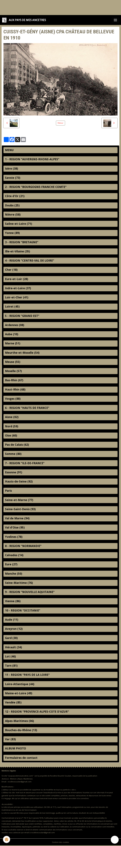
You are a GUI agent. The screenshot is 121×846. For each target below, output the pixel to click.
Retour (60, 123)
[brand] (24, 20)
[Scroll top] (115, 840)
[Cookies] (6, 839)
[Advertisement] (57, 7)
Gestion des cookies (60, 842)
